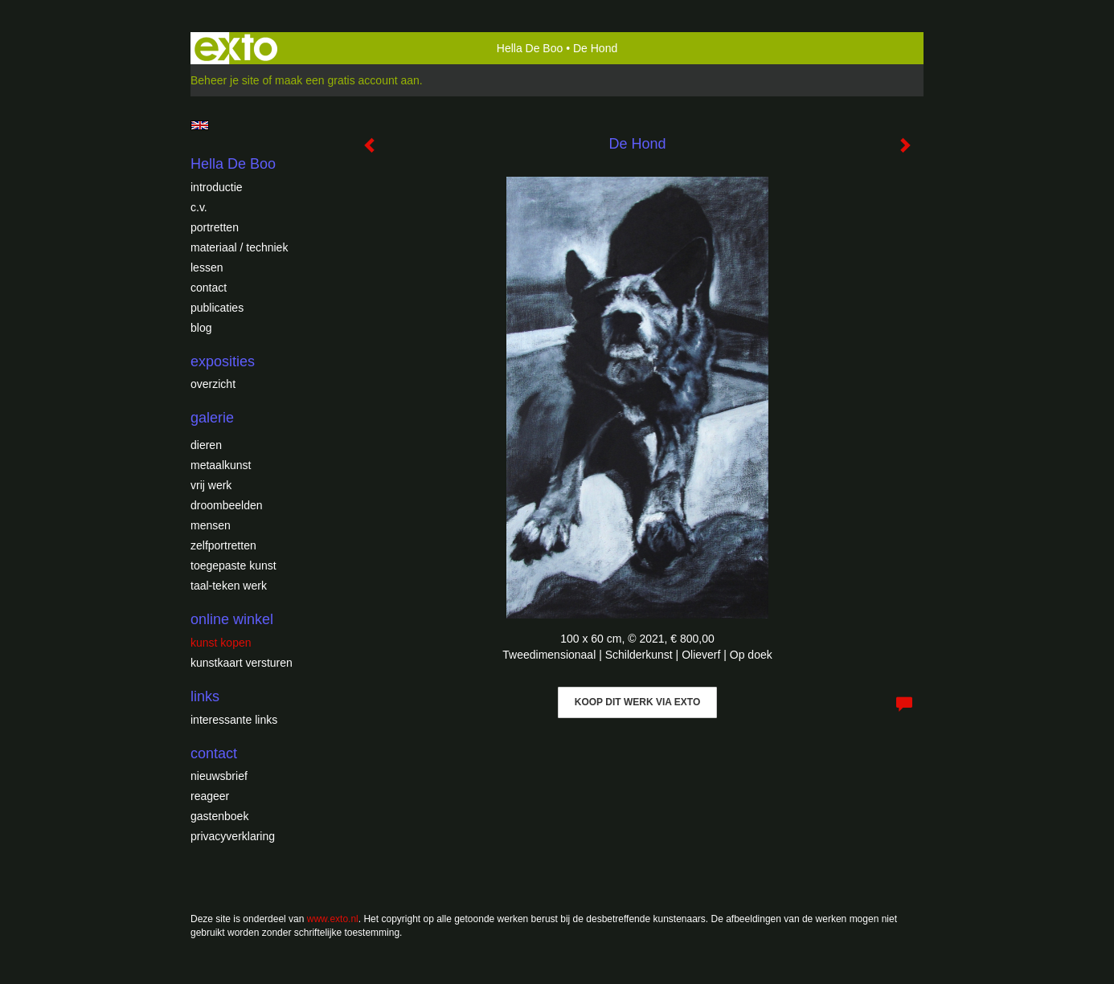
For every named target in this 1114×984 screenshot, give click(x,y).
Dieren (206, 445)
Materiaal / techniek (239, 247)
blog (200, 327)
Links (204, 696)
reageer (209, 796)
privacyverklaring (232, 836)
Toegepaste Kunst (233, 565)
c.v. (198, 207)
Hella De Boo (530, 48)
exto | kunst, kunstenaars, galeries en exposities (235, 48)
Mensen (210, 525)
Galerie (212, 418)
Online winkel (231, 619)
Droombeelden (226, 505)
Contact (208, 287)
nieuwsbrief (219, 776)
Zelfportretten (223, 545)
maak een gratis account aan (347, 80)
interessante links (233, 719)
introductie (216, 187)
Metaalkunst (220, 465)
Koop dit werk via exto (637, 702)
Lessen (206, 267)
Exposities (222, 361)
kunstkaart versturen (241, 662)
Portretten (214, 227)
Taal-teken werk (228, 585)
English (199, 125)
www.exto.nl (332, 919)
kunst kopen (221, 642)
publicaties (217, 307)
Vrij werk (210, 485)
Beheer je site (225, 80)
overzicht (212, 384)
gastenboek (219, 816)
